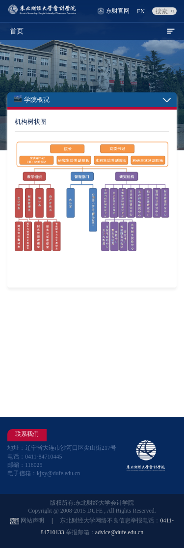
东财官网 (118, 10)
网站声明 (32, 520)
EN (141, 11)
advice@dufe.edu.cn (119, 532)
